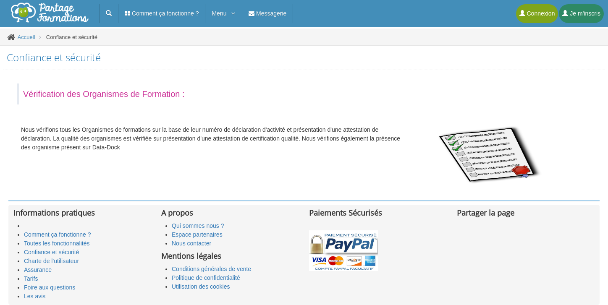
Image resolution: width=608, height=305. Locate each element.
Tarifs (31, 278)
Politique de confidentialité (206, 277)
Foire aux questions (49, 287)
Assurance (38, 269)
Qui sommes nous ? (198, 225)
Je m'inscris (581, 13)
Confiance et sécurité (51, 252)
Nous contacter (191, 243)
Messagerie (267, 13)
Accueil (26, 37)
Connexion (537, 13)
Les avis (34, 296)
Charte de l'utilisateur (51, 261)
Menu (224, 13)
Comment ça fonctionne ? (162, 13)
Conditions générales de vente (211, 269)
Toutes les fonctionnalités (56, 243)
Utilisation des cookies (201, 286)
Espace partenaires (197, 234)
